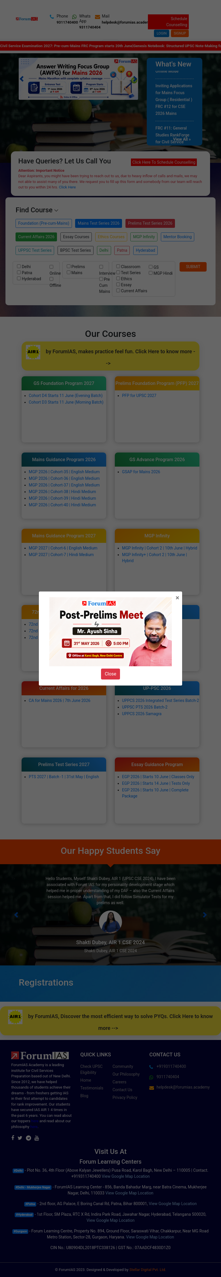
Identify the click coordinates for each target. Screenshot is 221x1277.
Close (110, 674)
